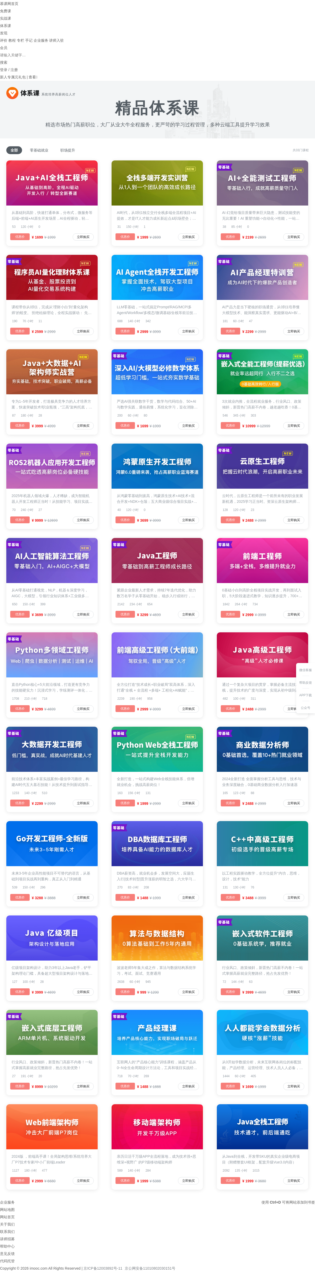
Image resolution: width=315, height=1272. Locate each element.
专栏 (20, 40)
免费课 (5, 11)
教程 (12, 40)
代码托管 (7, 1261)
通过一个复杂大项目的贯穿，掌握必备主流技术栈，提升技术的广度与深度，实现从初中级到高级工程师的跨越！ (262, 687)
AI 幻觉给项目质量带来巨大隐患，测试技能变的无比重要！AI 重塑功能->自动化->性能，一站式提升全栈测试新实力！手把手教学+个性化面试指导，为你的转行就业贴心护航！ (261, 216)
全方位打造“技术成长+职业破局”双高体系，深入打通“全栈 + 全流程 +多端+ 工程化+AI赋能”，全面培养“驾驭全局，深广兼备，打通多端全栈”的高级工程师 (156, 687)
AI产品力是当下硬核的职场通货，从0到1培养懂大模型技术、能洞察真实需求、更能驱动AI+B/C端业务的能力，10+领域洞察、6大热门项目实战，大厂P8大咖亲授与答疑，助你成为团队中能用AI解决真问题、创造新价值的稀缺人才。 (261, 310)
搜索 (3, 62)
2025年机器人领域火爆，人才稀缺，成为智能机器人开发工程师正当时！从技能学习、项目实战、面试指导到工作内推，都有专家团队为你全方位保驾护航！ (52, 499)
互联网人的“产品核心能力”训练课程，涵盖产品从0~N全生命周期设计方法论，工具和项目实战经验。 (156, 1065)
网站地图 (7, 1210)
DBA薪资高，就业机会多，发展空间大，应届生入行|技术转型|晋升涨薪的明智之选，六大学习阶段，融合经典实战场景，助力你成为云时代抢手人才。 (157, 876)
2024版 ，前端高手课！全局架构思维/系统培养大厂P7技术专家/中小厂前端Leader (52, 1159)
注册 (14, 70)
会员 (3, 48)
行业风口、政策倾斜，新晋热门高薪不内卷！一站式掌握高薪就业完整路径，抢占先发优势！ (262, 970)
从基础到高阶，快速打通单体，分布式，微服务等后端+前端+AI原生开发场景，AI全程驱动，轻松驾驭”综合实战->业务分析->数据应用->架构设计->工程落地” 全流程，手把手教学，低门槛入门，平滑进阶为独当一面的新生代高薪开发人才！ (52, 216)
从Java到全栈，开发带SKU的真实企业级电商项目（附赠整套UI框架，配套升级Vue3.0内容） (261, 1159)
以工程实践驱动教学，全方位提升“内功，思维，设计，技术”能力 (261, 876)
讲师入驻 (56, 40)
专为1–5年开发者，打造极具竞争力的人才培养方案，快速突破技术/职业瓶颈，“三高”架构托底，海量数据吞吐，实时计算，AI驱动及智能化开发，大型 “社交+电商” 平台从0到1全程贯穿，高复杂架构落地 (52, 404)
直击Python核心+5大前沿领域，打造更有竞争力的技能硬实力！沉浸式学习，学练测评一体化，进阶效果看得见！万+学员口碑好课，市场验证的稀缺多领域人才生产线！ (52, 687)
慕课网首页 (9, 4)
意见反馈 (7, 1254)
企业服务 (41, 40)
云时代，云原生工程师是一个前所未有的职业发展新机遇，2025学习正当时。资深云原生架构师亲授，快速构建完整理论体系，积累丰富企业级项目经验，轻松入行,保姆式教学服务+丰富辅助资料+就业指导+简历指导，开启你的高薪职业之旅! (262, 499)
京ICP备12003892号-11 (102, 1268)
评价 (3, 40)
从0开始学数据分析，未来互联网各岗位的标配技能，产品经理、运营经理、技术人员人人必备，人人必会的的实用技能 (262, 1065)
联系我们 (7, 1232)
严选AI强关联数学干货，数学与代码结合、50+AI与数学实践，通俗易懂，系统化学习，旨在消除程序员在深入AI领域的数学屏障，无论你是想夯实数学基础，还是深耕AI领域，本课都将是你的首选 (157, 404)
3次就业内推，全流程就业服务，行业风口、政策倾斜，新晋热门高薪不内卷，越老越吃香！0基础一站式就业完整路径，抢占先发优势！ (261, 404)
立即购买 (83, 237)
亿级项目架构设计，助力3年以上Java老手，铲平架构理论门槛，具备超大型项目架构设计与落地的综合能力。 (52, 971)
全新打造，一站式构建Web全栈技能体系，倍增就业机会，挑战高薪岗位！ (155, 782)
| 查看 (31, 77)
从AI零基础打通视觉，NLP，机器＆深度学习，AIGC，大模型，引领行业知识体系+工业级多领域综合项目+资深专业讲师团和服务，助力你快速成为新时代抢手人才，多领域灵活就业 (51, 593)
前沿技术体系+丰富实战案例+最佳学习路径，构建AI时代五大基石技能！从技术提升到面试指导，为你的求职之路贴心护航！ (52, 782)
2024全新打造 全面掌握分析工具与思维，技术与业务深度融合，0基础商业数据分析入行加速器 (261, 782)
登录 (3, 70)
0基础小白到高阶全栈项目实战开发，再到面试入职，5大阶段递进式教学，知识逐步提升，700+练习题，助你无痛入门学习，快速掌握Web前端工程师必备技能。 (262, 593)
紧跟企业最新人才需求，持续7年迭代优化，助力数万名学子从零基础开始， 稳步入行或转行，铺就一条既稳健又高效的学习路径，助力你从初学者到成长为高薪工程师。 (157, 593)
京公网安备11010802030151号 (150, 1268)
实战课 (5, 18)
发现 (3, 33)
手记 (29, 40)
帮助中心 (7, 1246)
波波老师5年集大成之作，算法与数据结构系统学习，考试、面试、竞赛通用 (156, 970)
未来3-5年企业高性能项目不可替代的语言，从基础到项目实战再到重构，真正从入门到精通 (51, 876)
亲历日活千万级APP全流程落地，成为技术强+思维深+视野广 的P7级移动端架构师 (156, 1159)
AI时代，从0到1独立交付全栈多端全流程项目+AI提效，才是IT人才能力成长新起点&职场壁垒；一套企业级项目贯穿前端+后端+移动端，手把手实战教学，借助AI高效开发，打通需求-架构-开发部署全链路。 (156, 216)
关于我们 (7, 1224)
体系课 (5, 26)
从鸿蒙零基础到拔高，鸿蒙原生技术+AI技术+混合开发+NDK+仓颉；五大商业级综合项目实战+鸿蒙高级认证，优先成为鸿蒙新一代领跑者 (157, 499)
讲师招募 (7, 1239)
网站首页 (7, 1217)
